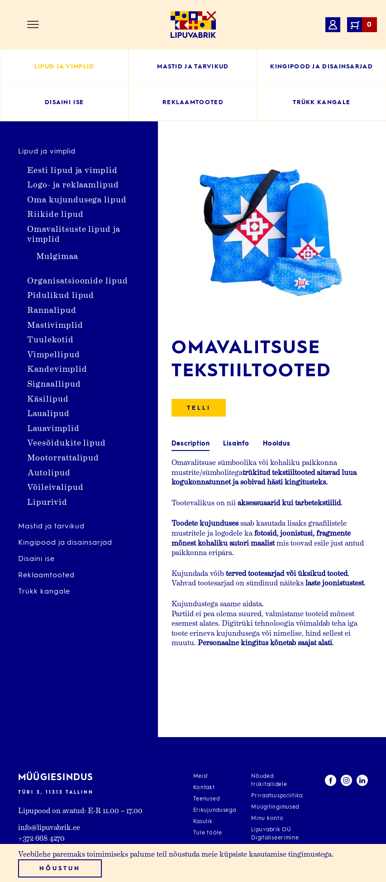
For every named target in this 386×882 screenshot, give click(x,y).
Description (191, 444)
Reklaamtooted (46, 575)
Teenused (206, 799)
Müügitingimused (275, 807)
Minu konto (267, 818)
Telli (199, 408)
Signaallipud (54, 383)
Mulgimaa (57, 255)
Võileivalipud (55, 486)
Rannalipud (51, 309)
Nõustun (59, 869)
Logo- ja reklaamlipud (73, 184)
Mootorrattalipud (63, 457)
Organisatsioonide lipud (77, 280)
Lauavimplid (53, 427)
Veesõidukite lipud (66, 442)
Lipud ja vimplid (47, 151)
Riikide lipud (55, 213)
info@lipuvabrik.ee (49, 827)
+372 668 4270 (41, 838)
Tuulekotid (50, 339)
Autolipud (49, 472)
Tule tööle (207, 833)
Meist (201, 776)
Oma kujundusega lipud (77, 199)
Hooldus (277, 444)
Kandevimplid (57, 368)
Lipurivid (47, 501)
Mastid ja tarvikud (51, 526)
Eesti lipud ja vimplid (72, 169)
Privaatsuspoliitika (277, 796)
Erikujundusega (214, 810)
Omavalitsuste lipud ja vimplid (73, 233)
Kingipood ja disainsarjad (65, 542)
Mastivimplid (55, 324)
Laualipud (48, 412)
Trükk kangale (44, 591)
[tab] (191, 444)
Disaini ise (36, 559)
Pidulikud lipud (60, 294)
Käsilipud (48, 398)
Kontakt (204, 788)
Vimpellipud (53, 354)
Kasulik (203, 821)
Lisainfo (236, 444)
